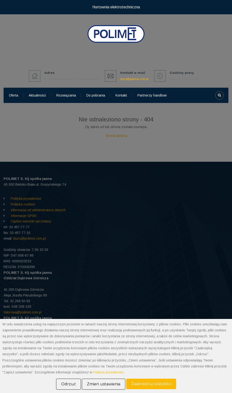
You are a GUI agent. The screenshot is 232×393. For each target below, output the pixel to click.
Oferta (13, 95)
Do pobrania (95, 95)
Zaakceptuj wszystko (151, 384)
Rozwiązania (66, 95)
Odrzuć (68, 384)
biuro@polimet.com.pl (134, 79)
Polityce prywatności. (109, 372)
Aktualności (37, 95)
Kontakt (121, 95)
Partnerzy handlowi (152, 95)
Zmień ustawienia (103, 384)
